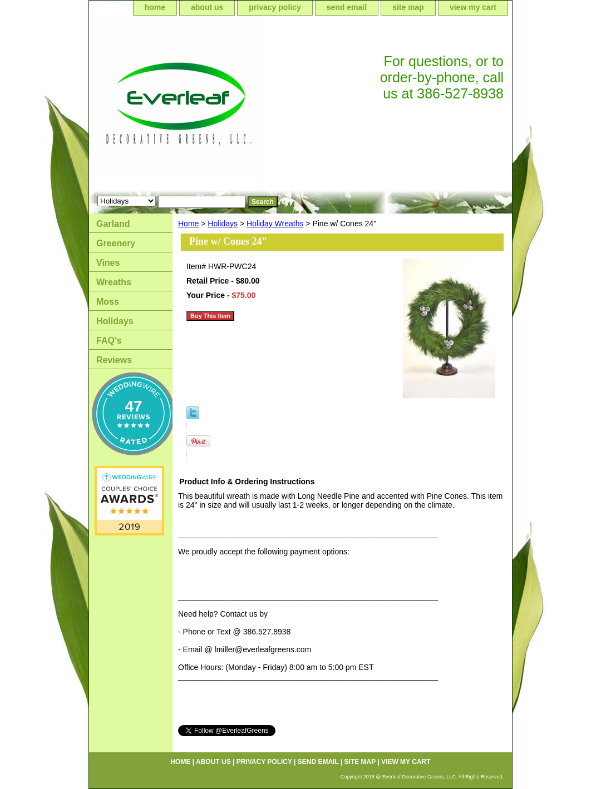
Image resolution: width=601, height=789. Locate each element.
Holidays (223, 223)
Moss (107, 301)
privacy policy (274, 7)
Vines (108, 262)
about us (207, 7)
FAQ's (109, 340)
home (155, 7)
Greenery (115, 243)
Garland (113, 224)
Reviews (114, 360)
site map (408, 7)
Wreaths (113, 282)
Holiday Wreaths (275, 223)
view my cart (473, 7)
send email (347, 7)
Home (188, 223)
